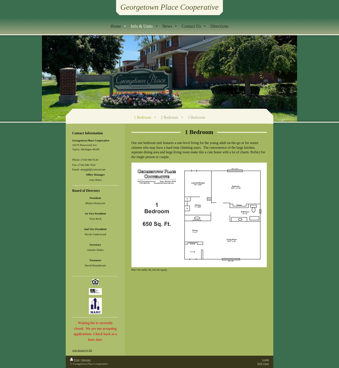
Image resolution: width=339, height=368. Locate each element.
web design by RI (82, 350)
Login (265, 359)
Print (74, 360)
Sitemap (86, 360)
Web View (263, 363)
